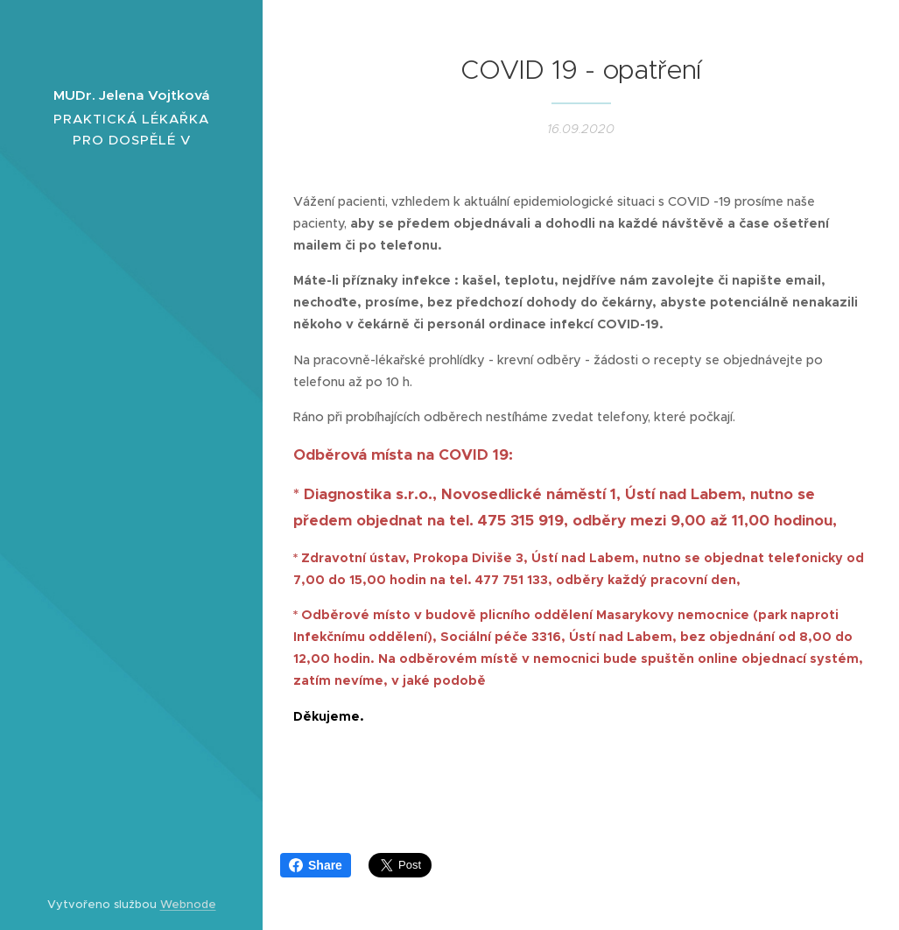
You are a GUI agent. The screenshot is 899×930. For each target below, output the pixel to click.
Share (315, 865)
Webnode (188, 904)
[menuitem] (131, 416)
